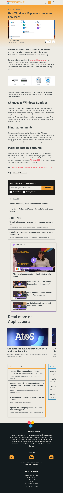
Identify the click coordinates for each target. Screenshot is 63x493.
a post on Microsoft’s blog (38, 60)
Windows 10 (23, 173)
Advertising (31, 477)
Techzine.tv (20, 245)
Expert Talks (18, 366)
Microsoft (16, 173)
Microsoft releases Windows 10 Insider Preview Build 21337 (31, 167)
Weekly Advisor (31, 192)
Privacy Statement (31, 486)
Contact (31, 482)
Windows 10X (35, 160)
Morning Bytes (17, 192)
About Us (31, 479)
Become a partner (31, 475)
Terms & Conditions (31, 484)
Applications (17, 9)
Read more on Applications (20, 319)
